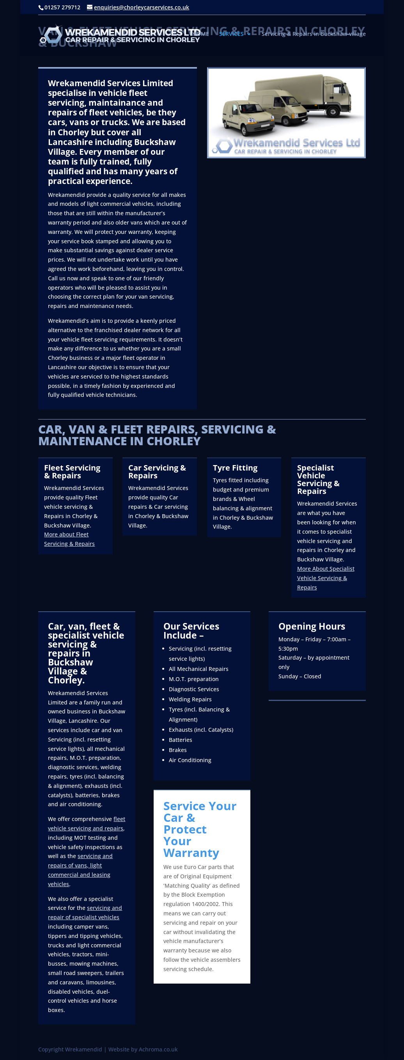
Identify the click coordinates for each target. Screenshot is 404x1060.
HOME (200, 34)
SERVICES (231, 34)
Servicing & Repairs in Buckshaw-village (314, 34)
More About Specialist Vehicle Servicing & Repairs (325, 578)
